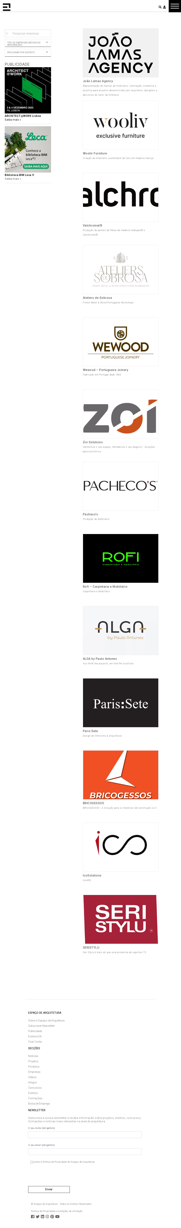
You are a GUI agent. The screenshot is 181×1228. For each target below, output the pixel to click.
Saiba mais (12, 119)
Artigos (32, 1082)
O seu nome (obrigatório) (85, 1132)
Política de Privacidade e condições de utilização (57, 1211)
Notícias (33, 1056)
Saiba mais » (13, 178)
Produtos (34, 1066)
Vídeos (32, 1077)
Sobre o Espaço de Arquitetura (46, 1020)
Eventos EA (35, 1036)
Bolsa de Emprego (39, 1103)
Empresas (34, 1071)
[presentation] (57, 1176)
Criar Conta (35, 1041)
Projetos (33, 1061)
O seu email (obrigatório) (85, 1149)
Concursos (35, 1087)
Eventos (33, 1093)
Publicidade (35, 1031)
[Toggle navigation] (175, 6)
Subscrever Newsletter (41, 1025)
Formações (35, 1098)
